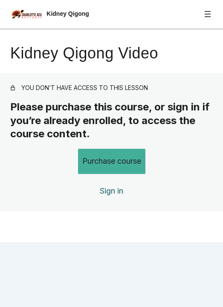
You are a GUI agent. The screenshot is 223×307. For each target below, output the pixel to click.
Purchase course (111, 160)
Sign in (111, 190)
